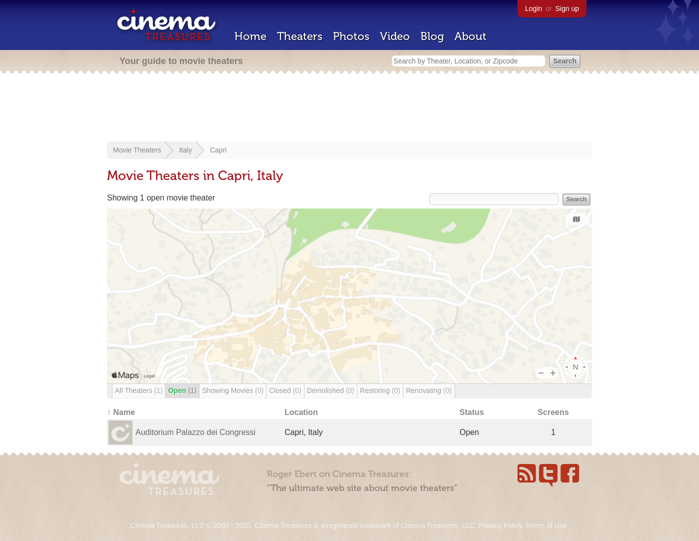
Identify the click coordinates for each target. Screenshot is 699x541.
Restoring (380, 390)
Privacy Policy (500, 526)
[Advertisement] (349, 108)
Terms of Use (546, 526)
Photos (351, 36)
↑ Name (121, 412)
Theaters (299, 36)
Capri (218, 150)
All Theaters (138, 390)
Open (182, 390)
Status (472, 412)
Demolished (330, 390)
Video (395, 36)
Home (250, 36)
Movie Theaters (137, 150)
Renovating (429, 390)
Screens (553, 412)
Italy (185, 150)
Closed (285, 390)
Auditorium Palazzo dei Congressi (196, 432)
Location (301, 412)
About (470, 36)
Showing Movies (233, 390)
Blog (432, 36)
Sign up (567, 8)
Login (533, 8)
